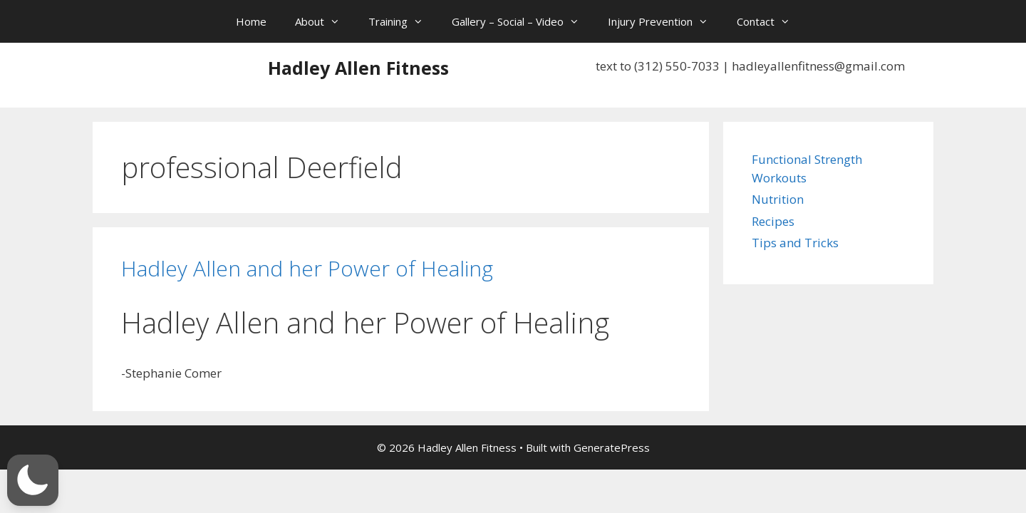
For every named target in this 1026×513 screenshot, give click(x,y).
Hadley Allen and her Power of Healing (307, 268)
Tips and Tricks (795, 242)
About (324, 21)
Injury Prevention (665, 21)
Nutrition (778, 199)
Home (251, 21)
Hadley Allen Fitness (358, 68)
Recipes (773, 221)
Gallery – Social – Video (523, 21)
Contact (770, 21)
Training (402, 21)
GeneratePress (612, 447)
